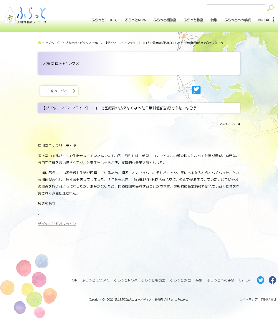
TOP (73, 280)
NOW (135, 19)
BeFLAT (264, 19)
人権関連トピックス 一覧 (82, 43)
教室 (193, 19)
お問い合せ (268, 299)
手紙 (238, 19)
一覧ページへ (57, 90)
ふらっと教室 (180, 280)
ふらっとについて (104, 19)
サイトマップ (248, 299)
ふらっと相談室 (153, 280)
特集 (214, 19)
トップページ (50, 43)
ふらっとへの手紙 (221, 280)
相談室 (165, 19)
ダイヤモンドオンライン (57, 223)
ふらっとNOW (125, 280)
